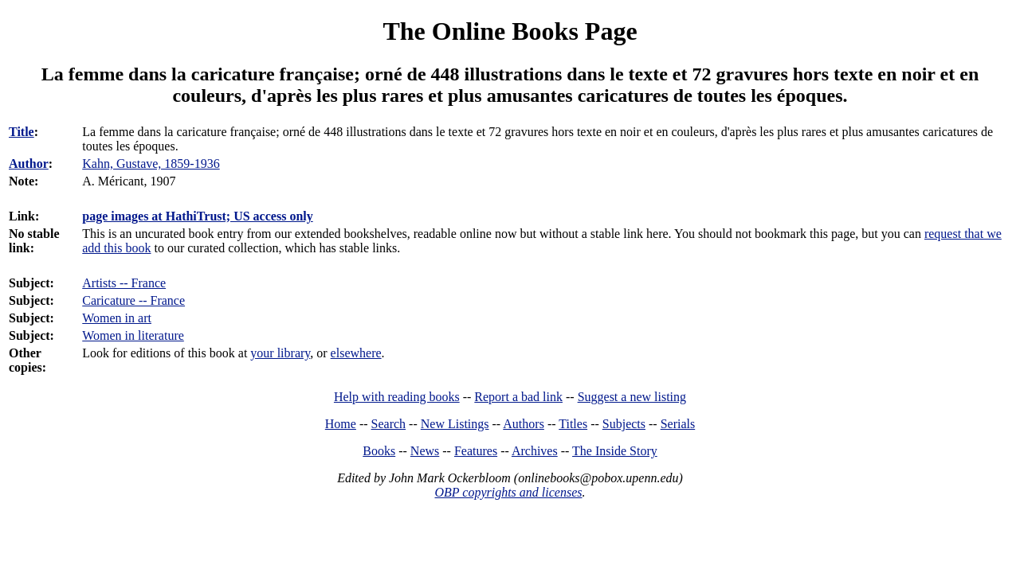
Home (340, 424)
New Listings (455, 424)
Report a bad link (518, 396)
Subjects (623, 424)
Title (21, 131)
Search (388, 424)
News (424, 451)
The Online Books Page (509, 31)
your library (280, 353)
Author (29, 163)
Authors (523, 424)
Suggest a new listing (632, 396)
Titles (573, 424)
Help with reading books (397, 396)
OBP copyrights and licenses (508, 492)
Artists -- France (124, 283)
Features (475, 451)
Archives (535, 451)
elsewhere (356, 353)
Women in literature (133, 335)
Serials (678, 424)
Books (379, 451)
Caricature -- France (133, 300)
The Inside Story (614, 451)
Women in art (116, 318)
